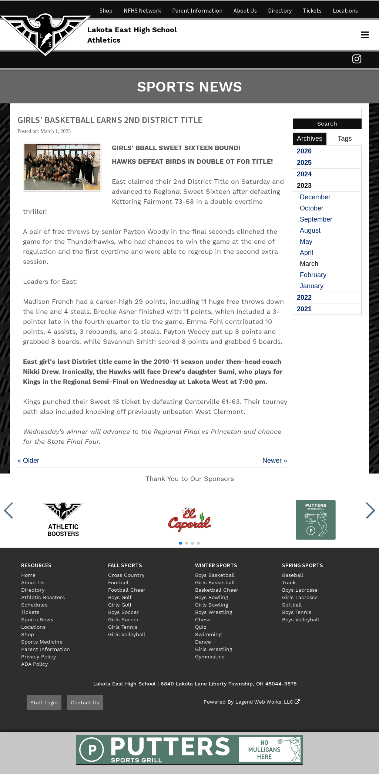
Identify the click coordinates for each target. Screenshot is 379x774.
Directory (280, 11)
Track (289, 582)
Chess (202, 619)
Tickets (312, 11)
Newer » (274, 460)
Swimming (208, 634)
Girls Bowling (211, 605)
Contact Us (85, 702)
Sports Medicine (42, 642)
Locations (345, 11)
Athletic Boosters (43, 597)
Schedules (34, 605)
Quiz (200, 627)
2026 (304, 151)
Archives (309, 138)
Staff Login (44, 702)
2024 (304, 174)
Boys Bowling (211, 597)
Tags (345, 138)
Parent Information (197, 11)
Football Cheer (126, 590)
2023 (304, 185)
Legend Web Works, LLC (265, 702)
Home (28, 575)
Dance (203, 642)
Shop (106, 11)
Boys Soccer (123, 612)
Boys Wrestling (213, 612)
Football (118, 582)
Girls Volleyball (126, 634)
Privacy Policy (38, 657)
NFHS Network (142, 11)
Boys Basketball (215, 575)
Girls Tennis (122, 627)
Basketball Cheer (216, 590)
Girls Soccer (123, 619)
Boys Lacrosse (300, 590)
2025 (304, 162)
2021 (304, 309)
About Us (245, 11)
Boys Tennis (296, 612)
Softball (292, 605)
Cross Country (126, 575)
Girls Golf (120, 605)
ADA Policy (34, 664)
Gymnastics (209, 657)
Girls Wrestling (213, 649)
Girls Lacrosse (300, 597)
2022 (304, 297)
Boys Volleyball (300, 619)
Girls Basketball (215, 582)
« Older (28, 460)
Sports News (37, 619)
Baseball (292, 575)
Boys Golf (120, 597)
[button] (9, 510)
